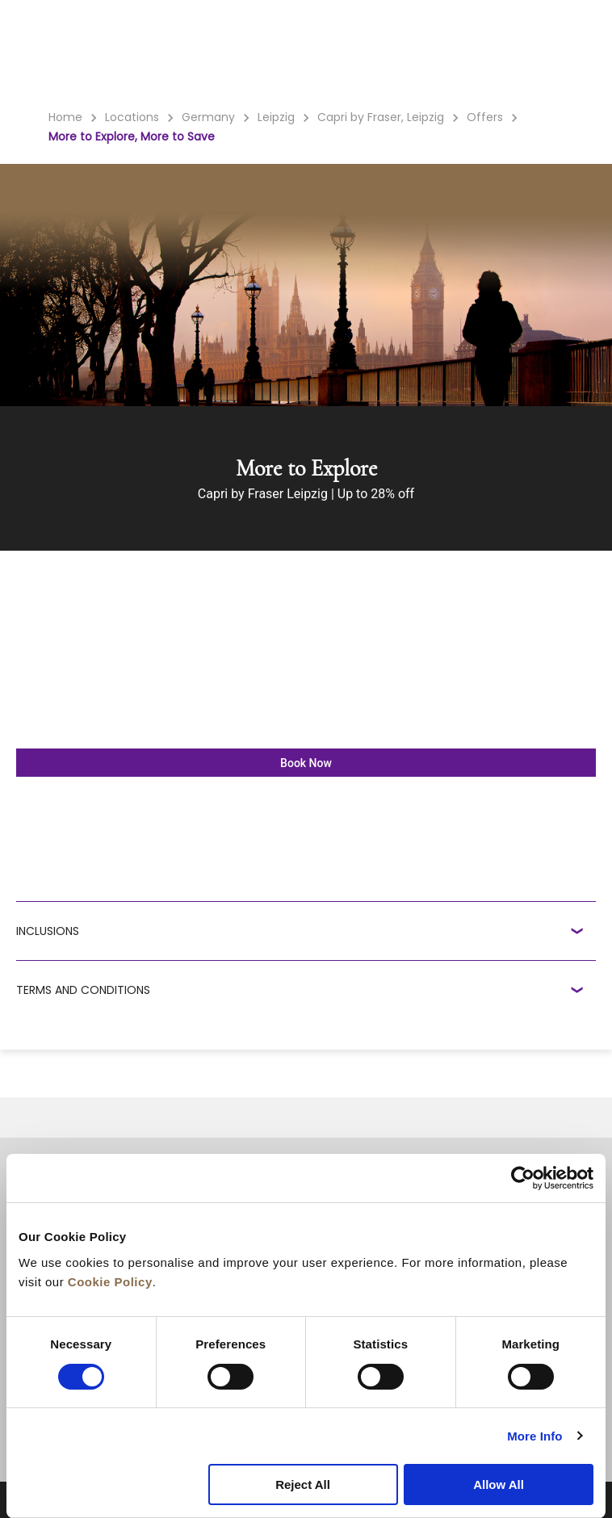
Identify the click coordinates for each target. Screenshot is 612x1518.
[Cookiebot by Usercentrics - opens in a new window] (522, 1178)
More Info (534, 1436)
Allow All (498, 1484)
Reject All (302, 1484)
